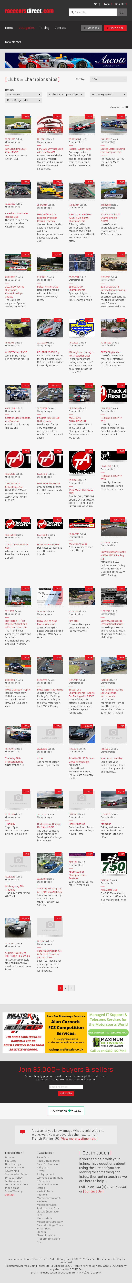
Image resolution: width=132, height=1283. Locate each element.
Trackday (10, 824)
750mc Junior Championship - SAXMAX (78, 875)
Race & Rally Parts (48, 1160)
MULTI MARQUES (78, 543)
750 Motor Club (109, 890)
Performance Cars (48, 1208)
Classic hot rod (77, 824)
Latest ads (91, 27)
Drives (41, 1170)
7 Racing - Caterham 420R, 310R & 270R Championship (80, 218)
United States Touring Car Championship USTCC (113, 152)
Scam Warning (14, 1191)
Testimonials (13, 1181)
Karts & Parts (45, 1191)
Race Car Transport (48, 1164)
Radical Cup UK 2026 (80, 148)
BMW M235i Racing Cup (50, 689)
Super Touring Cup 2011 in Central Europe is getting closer (49, 954)
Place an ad (115, 27)
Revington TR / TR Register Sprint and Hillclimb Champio (16, 624)
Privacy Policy (14, 1177)
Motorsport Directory (50, 1221)
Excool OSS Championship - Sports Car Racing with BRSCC (82, 693)
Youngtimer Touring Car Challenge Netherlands (112, 693)
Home (9, 27)
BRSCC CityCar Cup (110, 352)
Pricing (45, 27)
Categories (27, 27)
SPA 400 (73, 621)
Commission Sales (16, 1174)
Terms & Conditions (17, 1184)
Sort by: (80, 79)
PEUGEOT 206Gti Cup (48, 352)
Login (107, 4)
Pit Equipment (45, 1174)
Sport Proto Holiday (112, 758)
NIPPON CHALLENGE (48, 544)
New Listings (13, 1164)
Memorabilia (45, 1218)
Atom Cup (106, 824)
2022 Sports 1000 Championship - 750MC (110, 218)
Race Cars (43, 1157)
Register (120, 4)
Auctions (42, 1194)
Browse (9, 1157)
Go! (121, 12)
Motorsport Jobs (47, 1204)
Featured (10, 1160)
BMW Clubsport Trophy (18, 689)
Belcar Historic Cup (47, 286)
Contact (60, 27)
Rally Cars (43, 1167)
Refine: (9, 90)
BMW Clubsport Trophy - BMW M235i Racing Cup (113, 555)
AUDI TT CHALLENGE (16, 352)
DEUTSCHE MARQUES (48, 483)
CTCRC (40, 758)
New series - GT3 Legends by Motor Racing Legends (47, 218)
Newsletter (13, 42)
